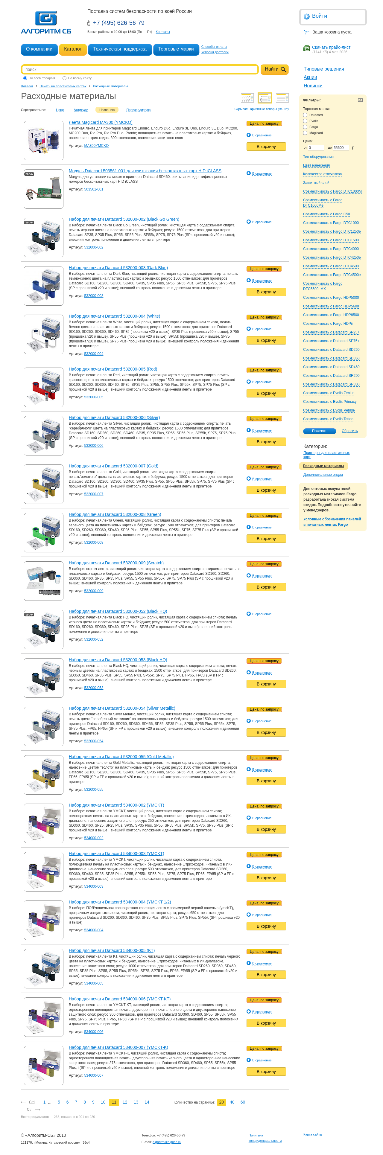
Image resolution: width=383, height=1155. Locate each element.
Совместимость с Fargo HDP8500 (331, 315)
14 (147, 1102)
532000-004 (93, 354)
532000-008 (93, 542)
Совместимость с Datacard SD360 (331, 358)
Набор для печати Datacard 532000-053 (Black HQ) (118, 659)
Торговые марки (176, 48)
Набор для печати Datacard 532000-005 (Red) (113, 369)
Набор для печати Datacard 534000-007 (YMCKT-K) (118, 1047)
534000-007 (93, 1075)
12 (125, 1102)
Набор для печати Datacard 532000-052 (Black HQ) (118, 611)
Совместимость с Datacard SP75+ (331, 341)
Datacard (313, 115)
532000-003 (93, 296)
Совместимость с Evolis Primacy (330, 402)
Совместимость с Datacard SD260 (331, 350)
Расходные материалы (323, 466)
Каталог (72, 48)
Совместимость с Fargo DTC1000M (332, 191)
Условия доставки (215, 52)
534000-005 (93, 983)
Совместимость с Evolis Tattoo (328, 419)
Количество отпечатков (322, 174)
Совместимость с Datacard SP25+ (331, 332)
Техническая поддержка (119, 48)
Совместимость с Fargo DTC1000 (331, 223)
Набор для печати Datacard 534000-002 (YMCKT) (116, 805)
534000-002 (93, 838)
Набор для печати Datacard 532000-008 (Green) (115, 514)
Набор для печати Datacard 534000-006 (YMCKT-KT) (120, 998)
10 (103, 1102)
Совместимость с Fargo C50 (326, 214)
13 (136, 1102)
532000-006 (93, 446)
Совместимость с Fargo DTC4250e (332, 257)
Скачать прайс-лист (331, 47)
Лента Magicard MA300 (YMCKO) (101, 122)
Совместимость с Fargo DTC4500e (332, 275)
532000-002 (93, 247)
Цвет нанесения (316, 165)
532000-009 (93, 591)
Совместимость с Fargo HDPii (327, 323)
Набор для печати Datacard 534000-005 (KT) (112, 950)
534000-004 (93, 930)
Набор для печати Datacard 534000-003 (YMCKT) (116, 853)
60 (243, 1102)
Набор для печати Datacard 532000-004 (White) (114, 316)
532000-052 (93, 639)
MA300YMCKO (96, 146)
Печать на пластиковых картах (62, 86)
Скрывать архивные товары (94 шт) (262, 109)
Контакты (163, 31)
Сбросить (350, 431)
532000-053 (93, 688)
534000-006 (93, 1032)
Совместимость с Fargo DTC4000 (331, 249)
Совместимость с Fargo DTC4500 (331, 266)
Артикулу (81, 110)
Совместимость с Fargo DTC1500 (331, 240)
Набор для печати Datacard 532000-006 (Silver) (114, 417)
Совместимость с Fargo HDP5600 (331, 306)
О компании (39, 48)
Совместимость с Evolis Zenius (328, 393)
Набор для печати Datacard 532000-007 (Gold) (113, 466)
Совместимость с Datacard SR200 (331, 376)
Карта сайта (312, 1134)
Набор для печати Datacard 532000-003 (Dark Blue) (118, 267)
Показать (316, 431)
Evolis (310, 121)
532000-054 (93, 741)
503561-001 (93, 189)
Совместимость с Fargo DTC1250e (332, 231)
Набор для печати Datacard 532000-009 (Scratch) (116, 562)
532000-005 (93, 397)
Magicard (313, 133)
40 (232, 1102)
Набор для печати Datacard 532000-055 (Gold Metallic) (121, 756)
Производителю (138, 110)
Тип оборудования (318, 157)
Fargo (310, 127)
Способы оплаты (214, 46)
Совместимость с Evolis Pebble (329, 410)
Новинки (313, 85)
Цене (60, 110)
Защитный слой (316, 183)
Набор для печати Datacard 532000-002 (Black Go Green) (124, 219)
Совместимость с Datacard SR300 (331, 384)
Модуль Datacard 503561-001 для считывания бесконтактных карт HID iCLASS (145, 170)
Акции (310, 77)
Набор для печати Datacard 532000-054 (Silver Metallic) (122, 708)
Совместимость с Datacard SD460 (331, 367)
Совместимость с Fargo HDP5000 (331, 297)
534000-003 (93, 886)
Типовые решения (324, 68)
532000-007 (93, 494)
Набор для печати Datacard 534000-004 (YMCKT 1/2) (120, 902)
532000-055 (93, 789)
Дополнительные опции (323, 475)
